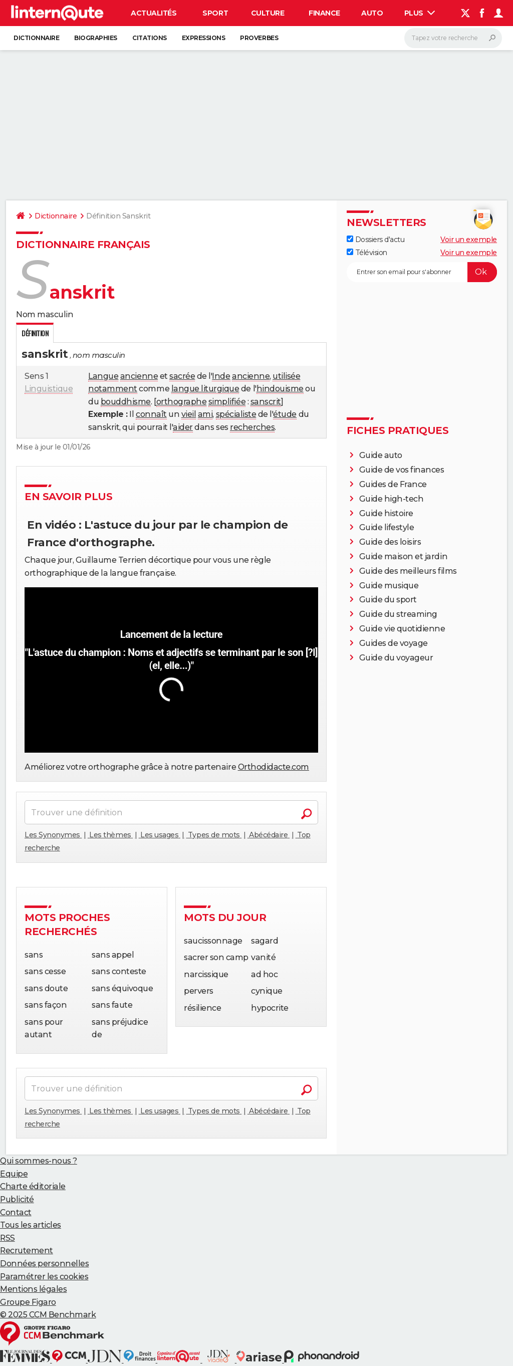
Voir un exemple (468, 239)
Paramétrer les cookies (44, 1276)
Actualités (153, 13)
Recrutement (26, 1250)
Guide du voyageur (396, 657)
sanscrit (265, 401)
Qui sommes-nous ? (38, 1161)
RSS (7, 1238)
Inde (221, 376)
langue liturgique (205, 388)
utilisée (286, 376)
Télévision (367, 252)
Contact (16, 1212)
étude (285, 414)
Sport (215, 13)
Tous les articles (30, 1225)
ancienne (139, 376)
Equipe (14, 1174)
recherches (252, 427)
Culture (268, 13)
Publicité (17, 1199)
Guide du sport (388, 599)
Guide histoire (386, 513)
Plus (419, 13)
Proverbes (259, 38)
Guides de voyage (393, 643)
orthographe (181, 401)
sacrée (182, 376)
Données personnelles (44, 1263)
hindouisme (280, 388)
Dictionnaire (36, 38)
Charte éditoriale (33, 1186)
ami (205, 414)
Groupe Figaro (28, 1302)
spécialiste (236, 414)
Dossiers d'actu (375, 239)
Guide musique (389, 585)
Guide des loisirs (390, 542)
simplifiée (226, 401)
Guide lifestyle (386, 527)
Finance (324, 13)
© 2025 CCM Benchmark (48, 1314)
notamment (112, 388)
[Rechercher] (453, 38)
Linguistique (49, 388)
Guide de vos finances (401, 470)
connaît (151, 414)
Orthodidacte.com (273, 767)
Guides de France (393, 484)
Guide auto (380, 455)
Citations (149, 38)
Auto (372, 13)
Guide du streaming (398, 614)
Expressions (203, 38)
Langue (103, 376)
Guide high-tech (391, 499)
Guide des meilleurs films (408, 571)
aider (183, 427)
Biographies (95, 38)
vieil (188, 414)
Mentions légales (33, 1289)
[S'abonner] (422, 272)
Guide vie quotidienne (402, 628)
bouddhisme (126, 401)
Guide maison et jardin (403, 556)
